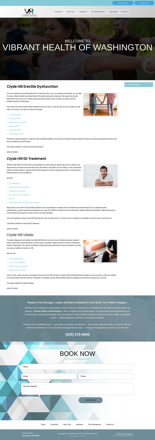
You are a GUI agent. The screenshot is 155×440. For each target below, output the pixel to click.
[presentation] (36, 401)
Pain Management (98, 12)
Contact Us (125, 12)
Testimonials (113, 12)
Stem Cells (71, 12)
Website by (124, 434)
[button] (58, 11)
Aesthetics (83, 12)
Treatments (59, 12)
